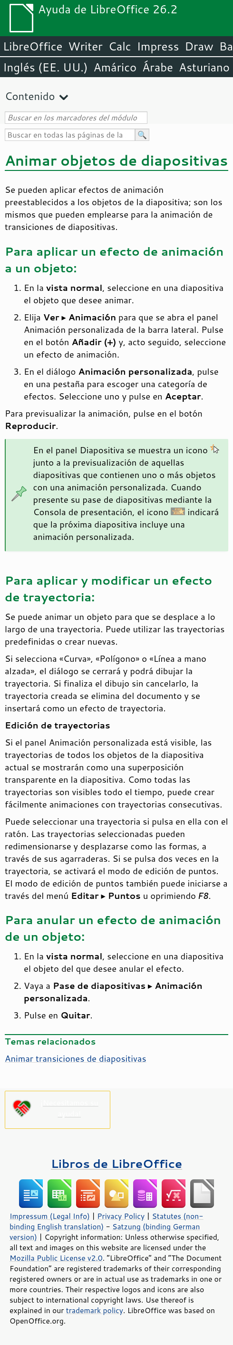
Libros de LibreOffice (116, 1163)
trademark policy (94, 1310)
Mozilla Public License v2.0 (56, 1258)
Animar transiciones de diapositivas (75, 1058)
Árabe (157, 67)
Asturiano (204, 67)
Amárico (115, 67)
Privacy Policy (121, 1216)
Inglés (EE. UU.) (45, 67)
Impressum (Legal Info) (50, 1216)
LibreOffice (32, 46)
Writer (85, 46)
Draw (198, 46)
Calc (119, 46)
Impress (158, 46)
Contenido (30, 96)
